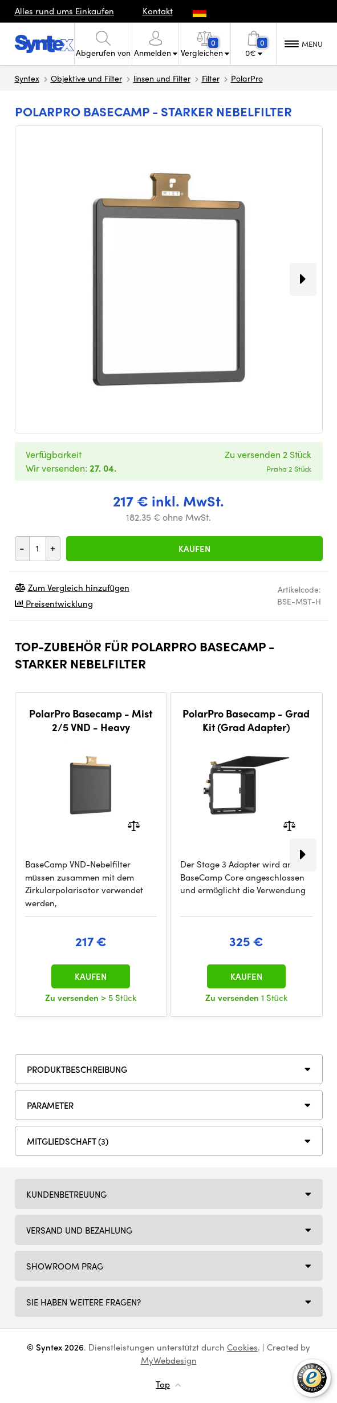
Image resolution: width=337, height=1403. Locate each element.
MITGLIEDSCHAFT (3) (67, 1141)
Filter (211, 78)
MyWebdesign (169, 1360)
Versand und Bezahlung (79, 1230)
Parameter (50, 1105)
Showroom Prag (64, 1266)
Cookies (242, 1347)
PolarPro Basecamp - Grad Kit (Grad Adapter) (246, 720)
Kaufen (194, 548)
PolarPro (247, 78)
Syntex (27, 78)
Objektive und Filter (86, 78)
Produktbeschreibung (77, 1069)
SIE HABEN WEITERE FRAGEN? (83, 1302)
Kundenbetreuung (66, 1194)
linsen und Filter (161, 78)
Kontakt (158, 11)
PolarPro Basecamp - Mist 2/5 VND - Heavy (90, 720)
